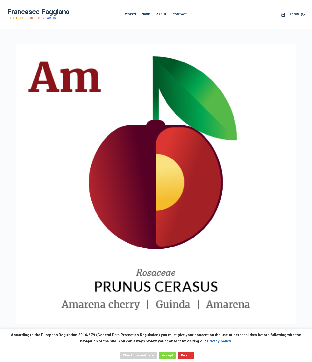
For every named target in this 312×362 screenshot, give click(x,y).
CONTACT (180, 14)
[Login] (297, 14)
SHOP (146, 14)
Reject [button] (186, 355)
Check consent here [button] (138, 355)
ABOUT (161, 14)
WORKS (130, 14)
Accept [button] (167, 355)
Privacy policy (219, 341)
